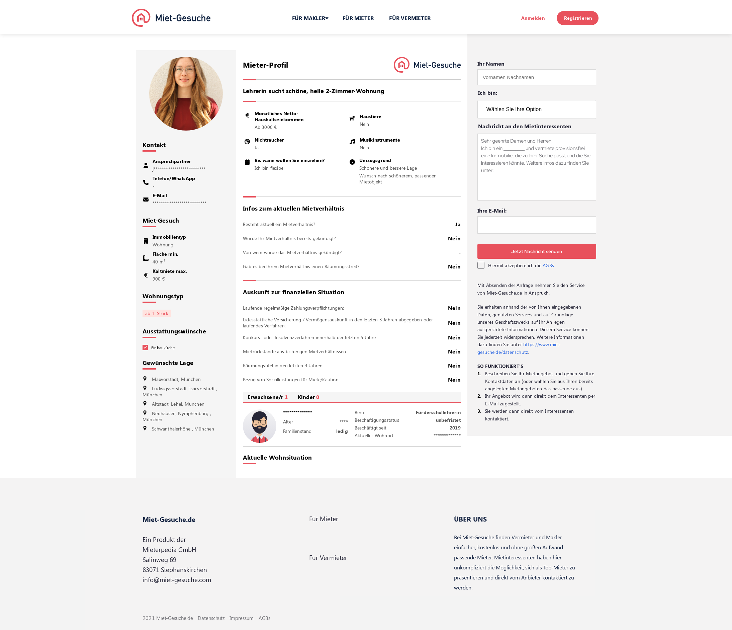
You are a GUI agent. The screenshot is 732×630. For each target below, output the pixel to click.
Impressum (242, 618)
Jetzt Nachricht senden (536, 251)
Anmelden (533, 18)
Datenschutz (211, 618)
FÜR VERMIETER (410, 17)
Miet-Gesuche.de (169, 519)
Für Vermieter (328, 557)
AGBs (548, 265)
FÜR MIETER (358, 17)
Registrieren (578, 18)
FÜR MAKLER (310, 17)
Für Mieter (323, 519)
